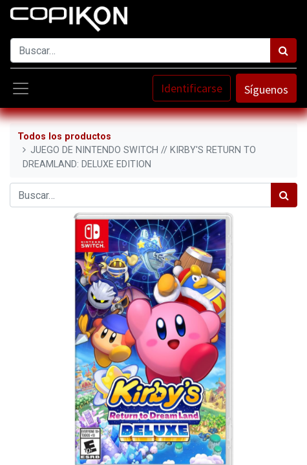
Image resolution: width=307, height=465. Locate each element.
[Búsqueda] (283, 50)
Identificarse (191, 88)
